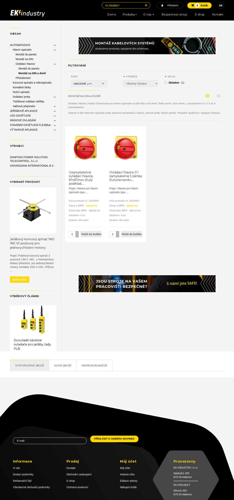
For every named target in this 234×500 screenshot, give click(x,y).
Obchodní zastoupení (79, 474)
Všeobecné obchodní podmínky (31, 487)
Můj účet (125, 468)
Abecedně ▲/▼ (83, 83)
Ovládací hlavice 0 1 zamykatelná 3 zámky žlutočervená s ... (125, 176)
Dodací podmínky (23, 474)
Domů (111, 14)
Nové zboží (62, 365)
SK (221, 5)
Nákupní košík (128, 487)
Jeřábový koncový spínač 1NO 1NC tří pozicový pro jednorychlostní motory (32, 243)
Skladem (174, 82)
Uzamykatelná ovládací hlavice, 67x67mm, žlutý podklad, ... (81, 178)
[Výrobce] (140, 83)
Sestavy (215, 112)
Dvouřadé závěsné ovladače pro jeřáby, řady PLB (32, 344)
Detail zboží (19, 279)
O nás (148, 14)
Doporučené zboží (29, 365)
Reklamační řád (22, 480)
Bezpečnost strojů (174, 14)
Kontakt (217, 14)
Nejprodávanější (94, 365)
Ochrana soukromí (77, 487)
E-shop (200, 14)
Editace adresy (129, 480)
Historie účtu (127, 474)
